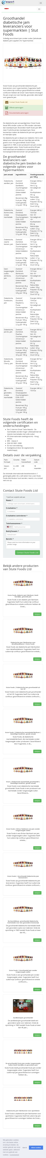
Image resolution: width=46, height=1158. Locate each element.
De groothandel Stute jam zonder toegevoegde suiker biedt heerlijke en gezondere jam (23, 1064)
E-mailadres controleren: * (16, 516)
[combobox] (9, 526)
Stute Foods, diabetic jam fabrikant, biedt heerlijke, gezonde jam (23, 596)
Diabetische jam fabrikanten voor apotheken (23, 1111)
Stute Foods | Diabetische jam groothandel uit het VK (23, 688)
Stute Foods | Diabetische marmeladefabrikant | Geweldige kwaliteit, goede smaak (23, 733)
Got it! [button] (25, 1147)
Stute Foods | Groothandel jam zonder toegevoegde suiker (23, 971)
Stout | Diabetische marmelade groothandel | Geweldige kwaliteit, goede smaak (23, 782)
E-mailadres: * (11, 508)
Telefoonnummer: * (14, 523)
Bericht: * (10, 539)
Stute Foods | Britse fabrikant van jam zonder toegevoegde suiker (23, 829)
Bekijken (37, 614)
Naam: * (9, 500)
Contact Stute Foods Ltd (27, 552)
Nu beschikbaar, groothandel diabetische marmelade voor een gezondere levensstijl (23, 922)
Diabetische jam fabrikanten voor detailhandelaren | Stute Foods (23, 643)
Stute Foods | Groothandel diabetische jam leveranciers (23, 877)
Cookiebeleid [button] (14, 1155)
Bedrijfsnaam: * (12, 531)
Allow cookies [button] (36, 1147)
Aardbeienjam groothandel (23, 1018)
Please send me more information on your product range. (23, 545)
